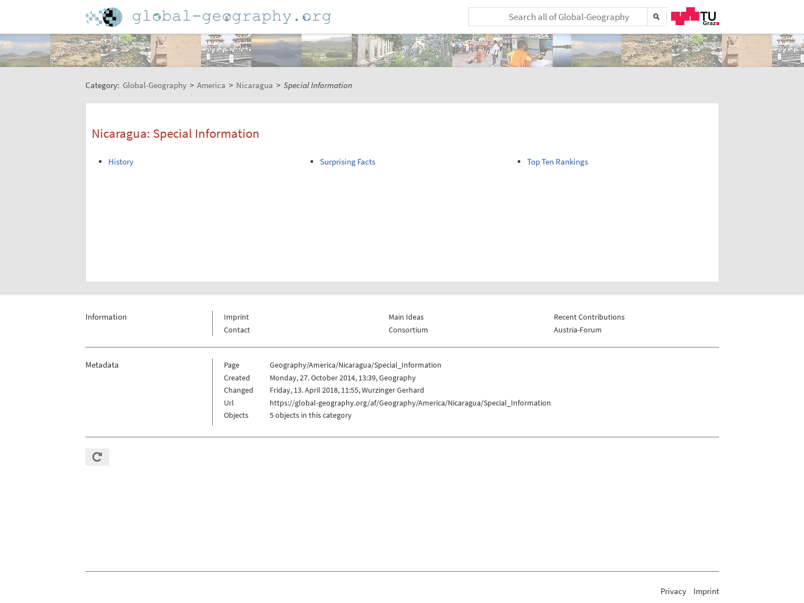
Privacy (673, 591)
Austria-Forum (578, 330)
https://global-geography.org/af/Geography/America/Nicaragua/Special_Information (410, 403)
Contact (237, 330)
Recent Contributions (589, 317)
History (120, 161)
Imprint (236, 317)
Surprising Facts (347, 161)
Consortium (408, 330)
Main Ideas (406, 317)
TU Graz (695, 16)
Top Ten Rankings (557, 161)
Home (209, 17)
